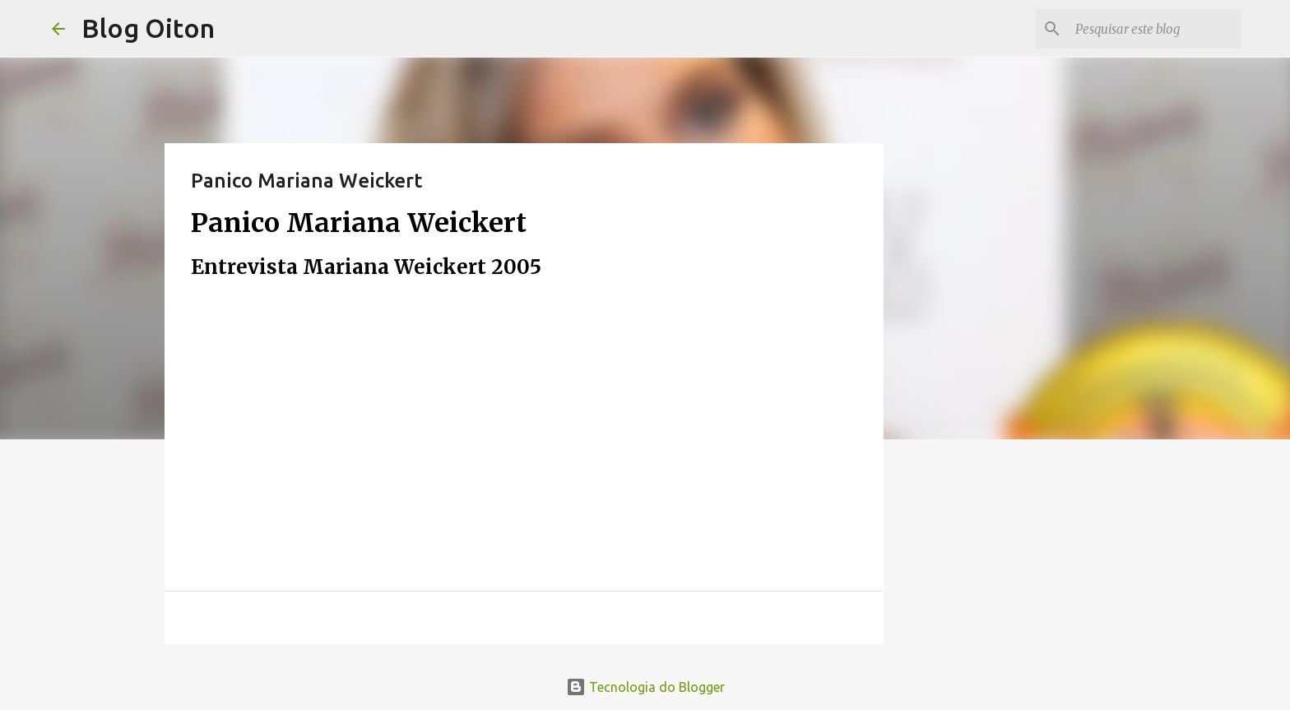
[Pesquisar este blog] (1155, 29)
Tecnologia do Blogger (645, 687)
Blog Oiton (148, 28)
